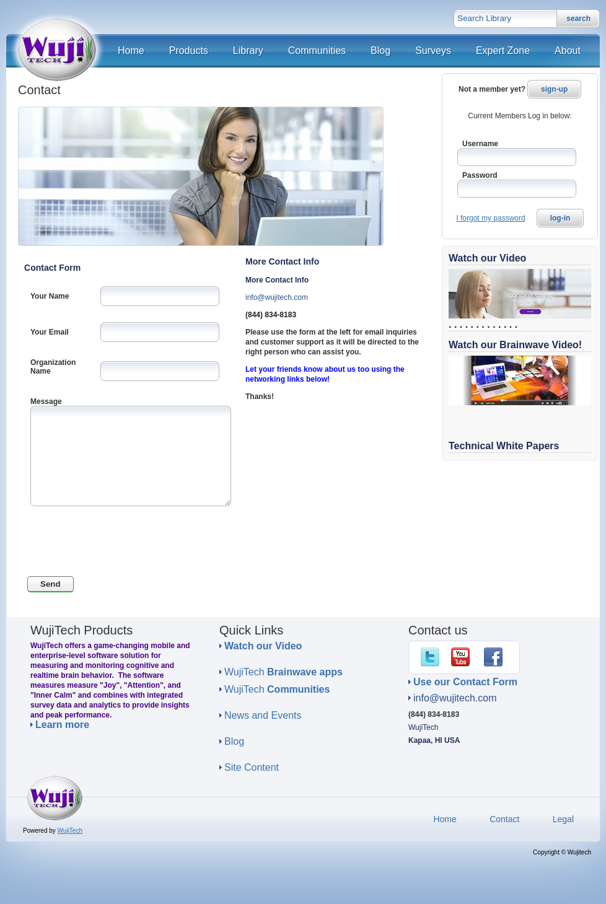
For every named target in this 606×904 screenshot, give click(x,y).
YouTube (462, 657)
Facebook (495, 657)
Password (480, 175)
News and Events (263, 715)
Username (480, 143)
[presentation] (118, 543)
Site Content (251, 767)
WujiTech (283, 672)
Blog (234, 741)
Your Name (49, 296)
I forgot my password (490, 218)
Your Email (49, 332)
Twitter (432, 657)
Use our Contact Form (465, 682)
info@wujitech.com (276, 297)
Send (50, 584)
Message (46, 401)
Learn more (62, 725)
